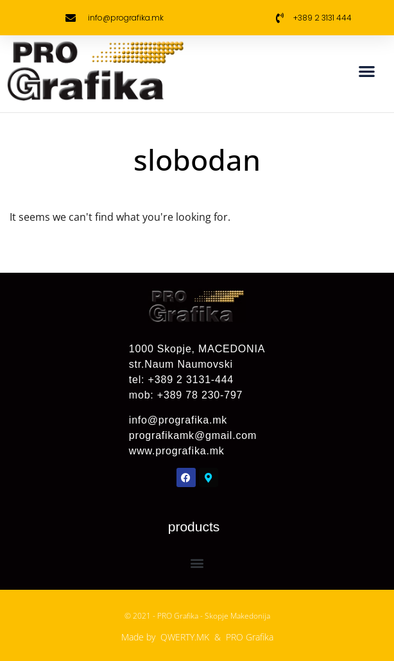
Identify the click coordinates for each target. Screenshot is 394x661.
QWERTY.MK (184, 637)
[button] (367, 71)
